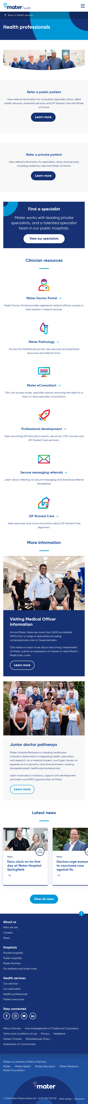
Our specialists (12, 989)
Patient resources (13, 999)
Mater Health (23, 1066)
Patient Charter (12, 1039)
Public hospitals (12, 958)
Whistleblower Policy (38, 1039)
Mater (6, 1066)
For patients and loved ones (20, 969)
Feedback (59, 1034)
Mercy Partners (12, 1028)
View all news (44, 899)
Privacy (45, 1034)
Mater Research (69, 1066)
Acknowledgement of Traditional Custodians (51, 1028)
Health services (14, 978)
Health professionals (15, 994)
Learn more (43, 117)
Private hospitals (13, 953)
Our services (10, 983)
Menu (83, 6)
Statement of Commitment (19, 1044)
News (6, 938)
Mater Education (45, 1066)
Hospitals (10, 947)
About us (9, 922)
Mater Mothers (12, 963)
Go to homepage (17, 5)
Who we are (10, 927)
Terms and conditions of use (20, 1034)
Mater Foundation (14, 1070)
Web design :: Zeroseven (72, 1099)
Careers (8, 933)
